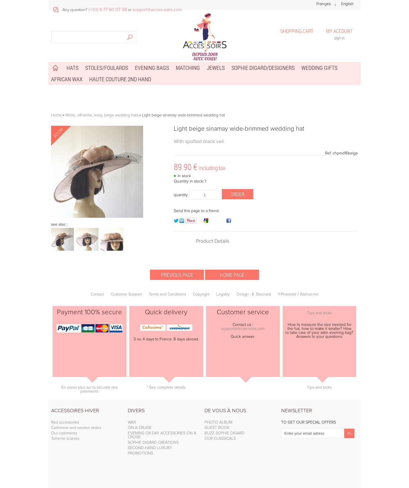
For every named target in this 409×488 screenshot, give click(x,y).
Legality (223, 294)
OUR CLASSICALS (220, 439)
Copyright (201, 294)
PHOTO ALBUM (218, 422)
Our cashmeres (64, 433)
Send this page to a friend (196, 211)
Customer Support (126, 294)
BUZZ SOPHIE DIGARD (224, 433)
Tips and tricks (319, 313)
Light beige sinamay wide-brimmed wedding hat (239, 129)
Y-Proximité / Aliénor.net (298, 294)
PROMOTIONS (140, 453)
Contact (97, 294)
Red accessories (65, 422)
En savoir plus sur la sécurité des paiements (89, 389)
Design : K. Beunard (254, 294)
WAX (132, 422)
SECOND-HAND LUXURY (150, 448)
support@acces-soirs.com (242, 329)
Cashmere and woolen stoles (76, 428)
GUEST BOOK (216, 428)
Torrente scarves (65, 439)
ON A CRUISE (140, 428)
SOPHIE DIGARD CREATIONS (153, 443)
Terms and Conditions (167, 294)
